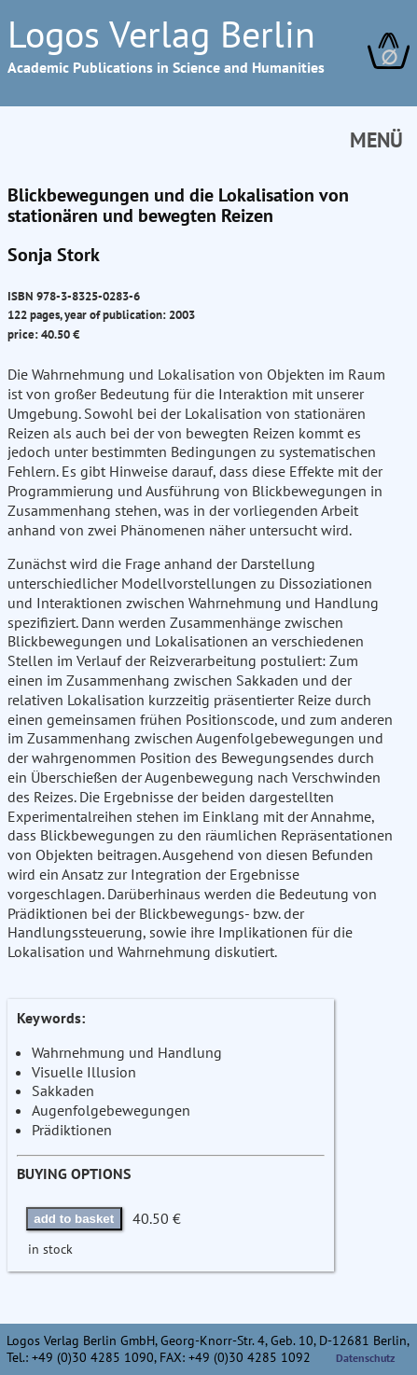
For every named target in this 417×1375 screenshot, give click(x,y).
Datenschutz (366, 1358)
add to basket (74, 1219)
